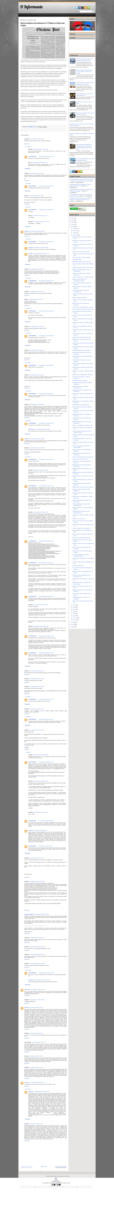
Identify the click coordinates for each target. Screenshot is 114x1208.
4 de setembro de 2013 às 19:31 (46, 186)
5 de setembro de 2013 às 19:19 (46, 820)
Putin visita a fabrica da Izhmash (79, 380)
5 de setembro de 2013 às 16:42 (40, 470)
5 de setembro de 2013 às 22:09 (41, 914)
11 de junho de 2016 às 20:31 (36, 1123)
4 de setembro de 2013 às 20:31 (36, 291)
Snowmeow (31, 429)
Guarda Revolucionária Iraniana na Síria (81, 337)
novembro (75, 230)
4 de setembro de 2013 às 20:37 (46, 209)
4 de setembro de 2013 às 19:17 (36, 173)
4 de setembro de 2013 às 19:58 (36, 195)
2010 (72, 626)
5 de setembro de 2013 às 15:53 (40, 754)
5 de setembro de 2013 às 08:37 (36, 404)
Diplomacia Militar (28, 914)
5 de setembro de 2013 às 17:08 (40, 512)
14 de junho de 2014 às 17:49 (38, 1042)
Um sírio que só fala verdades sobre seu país (82, 307)
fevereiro (75, 617)
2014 (72, 224)
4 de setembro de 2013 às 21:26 (46, 311)
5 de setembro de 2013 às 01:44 (46, 393)
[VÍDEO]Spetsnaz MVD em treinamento (81, 350)
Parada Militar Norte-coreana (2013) (80, 404)
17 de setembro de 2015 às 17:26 (41, 1091)
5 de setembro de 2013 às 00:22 (46, 365)
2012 (72, 622)
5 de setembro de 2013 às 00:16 (36, 350)
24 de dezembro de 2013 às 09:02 (41, 221)
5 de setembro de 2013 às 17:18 (46, 562)
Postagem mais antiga (61, 1167)
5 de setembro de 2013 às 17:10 (46, 541)
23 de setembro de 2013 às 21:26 (39, 162)
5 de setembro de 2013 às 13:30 (36, 686)
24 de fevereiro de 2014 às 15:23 (37, 999)
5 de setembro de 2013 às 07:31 (40, 215)
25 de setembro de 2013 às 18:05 (42, 429)
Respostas (28, 146)
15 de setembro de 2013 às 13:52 (46, 972)
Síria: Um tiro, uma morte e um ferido (80, 251)
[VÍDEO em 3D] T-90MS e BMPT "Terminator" (82, 374)
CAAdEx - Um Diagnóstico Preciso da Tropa (82, 425)
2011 (72, 624)
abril (74, 613)
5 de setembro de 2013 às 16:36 (46, 156)
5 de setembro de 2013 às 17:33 (46, 652)
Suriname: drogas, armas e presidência (81, 528)
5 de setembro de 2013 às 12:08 (36, 678)
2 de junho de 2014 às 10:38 (35, 1033)
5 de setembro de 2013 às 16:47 (46, 762)
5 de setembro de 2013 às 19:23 (36, 881)
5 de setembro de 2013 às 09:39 (36, 447)
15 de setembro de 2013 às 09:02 (37, 963)
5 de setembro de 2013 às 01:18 (36, 375)
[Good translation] (53, 1185)
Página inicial (44, 1166)
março (74, 615)
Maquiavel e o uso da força (78, 518)
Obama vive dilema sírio (77, 565)
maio (74, 611)
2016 (72, 220)
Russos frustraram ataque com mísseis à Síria (83, 309)
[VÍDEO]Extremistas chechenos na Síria (81, 261)
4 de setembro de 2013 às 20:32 (46, 241)
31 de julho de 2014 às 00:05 (36, 1056)
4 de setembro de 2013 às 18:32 (36, 139)
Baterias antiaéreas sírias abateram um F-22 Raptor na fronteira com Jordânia (84, 71)
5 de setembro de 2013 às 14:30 (46, 423)
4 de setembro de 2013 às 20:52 (35, 299)
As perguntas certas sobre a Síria (80, 459)
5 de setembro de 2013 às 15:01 (46, 719)
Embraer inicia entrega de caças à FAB (81, 537)
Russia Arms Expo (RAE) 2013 (79, 297)
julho (74, 607)
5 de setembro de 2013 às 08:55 (37, 438)
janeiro (74, 620)
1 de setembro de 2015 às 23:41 (37, 1082)
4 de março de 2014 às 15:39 (36, 1007)
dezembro (75, 228)
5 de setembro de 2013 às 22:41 (36, 937)
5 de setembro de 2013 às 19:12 (40, 781)
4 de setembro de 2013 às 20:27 (36, 269)
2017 (72, 218)
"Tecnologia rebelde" (77, 259)
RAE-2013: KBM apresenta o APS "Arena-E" (82, 267)
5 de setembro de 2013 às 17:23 (40, 604)
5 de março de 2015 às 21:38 (36, 1067)
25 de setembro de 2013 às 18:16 (42, 980)
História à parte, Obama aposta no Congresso (82, 487)
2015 (72, 222)
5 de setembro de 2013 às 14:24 (46, 459)
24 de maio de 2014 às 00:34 (40, 830)
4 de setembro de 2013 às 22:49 (36, 326)
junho (74, 609)
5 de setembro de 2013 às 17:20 (46, 596)
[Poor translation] (58, 1185)
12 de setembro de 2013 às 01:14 (37, 954)
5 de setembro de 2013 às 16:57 (46, 485)
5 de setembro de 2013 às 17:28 (40, 626)
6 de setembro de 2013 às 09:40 (40, 247)
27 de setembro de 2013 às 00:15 (37, 989)
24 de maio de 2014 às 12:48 (45, 846)
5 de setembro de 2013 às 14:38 (36, 709)
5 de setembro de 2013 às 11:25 (36, 670)
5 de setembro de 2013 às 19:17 (40, 812)
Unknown (26, 231)
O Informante (31, 6)
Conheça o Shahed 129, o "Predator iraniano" (82, 277)
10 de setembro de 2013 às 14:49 (37, 946)
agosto (74, 605)
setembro (75, 235)
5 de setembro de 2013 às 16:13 (40, 149)
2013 (72, 226)
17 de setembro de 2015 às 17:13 (41, 253)
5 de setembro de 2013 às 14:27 (46, 699)
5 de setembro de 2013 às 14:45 (36, 730)
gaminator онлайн (26, 0)
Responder (26, 143)
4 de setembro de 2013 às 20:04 (37, 231)
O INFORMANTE (32, 156)
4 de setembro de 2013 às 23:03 (46, 335)
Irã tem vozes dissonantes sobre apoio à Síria (82, 457)
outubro (74, 232)
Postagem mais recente (26, 1167)
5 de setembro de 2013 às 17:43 (36, 858)
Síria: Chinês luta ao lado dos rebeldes (81, 257)
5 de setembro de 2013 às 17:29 (46, 636)
